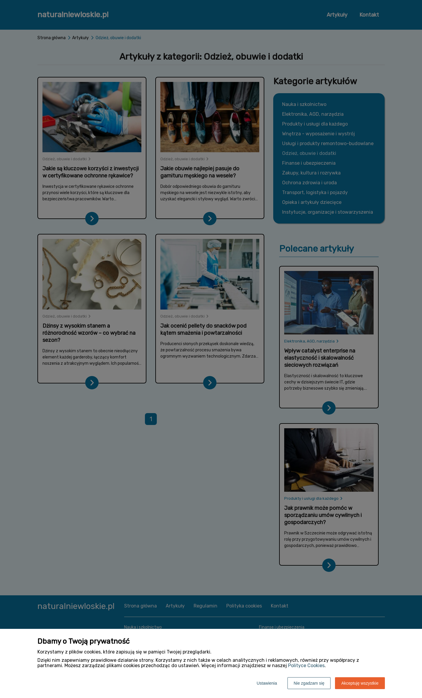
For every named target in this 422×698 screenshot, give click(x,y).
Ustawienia (267, 683)
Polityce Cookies (306, 665)
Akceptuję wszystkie (359, 683)
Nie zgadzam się (309, 683)
